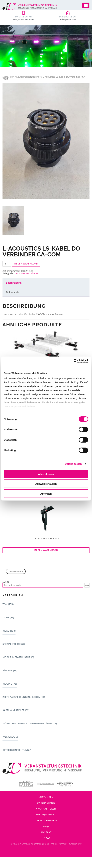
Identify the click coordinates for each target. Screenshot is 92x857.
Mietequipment (46, 814)
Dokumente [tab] (12, 292)
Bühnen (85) (9, 670)
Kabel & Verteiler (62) (15, 710)
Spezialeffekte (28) (13, 644)
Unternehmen (46, 802)
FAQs (46, 826)
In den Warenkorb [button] (46, 550)
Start (5, 76)
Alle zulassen (46, 473)
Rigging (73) (9, 683)
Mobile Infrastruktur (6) (18, 657)
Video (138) (9, 630)
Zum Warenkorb (16, 571)
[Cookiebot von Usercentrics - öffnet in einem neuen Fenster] (73, 361)
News (47, 838)
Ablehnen (46, 493)
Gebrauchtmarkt (46, 820)
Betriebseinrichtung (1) (17, 750)
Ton (12, 76)
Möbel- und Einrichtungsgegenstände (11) (29, 723)
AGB (52, 844)
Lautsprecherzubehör (28, 76)
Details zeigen (73, 463)
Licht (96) (8, 617)
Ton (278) (8, 604)
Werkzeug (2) (10, 736)
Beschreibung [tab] (14, 282)
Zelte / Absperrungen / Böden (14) (23, 697)
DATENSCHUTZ (75, 844)
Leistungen (46, 796)
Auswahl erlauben (46, 483)
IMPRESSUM (61, 844)
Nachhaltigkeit (46, 808)
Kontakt (46, 832)
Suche (5, 582)
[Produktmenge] (6, 263)
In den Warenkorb (26, 263)
